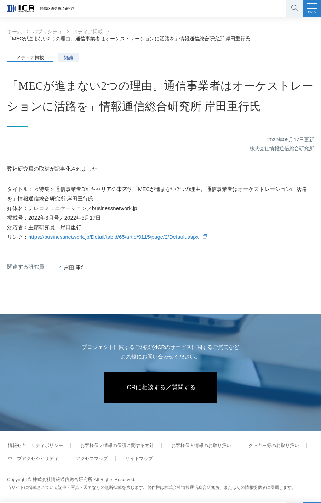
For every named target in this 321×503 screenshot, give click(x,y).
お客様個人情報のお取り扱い (197, 446)
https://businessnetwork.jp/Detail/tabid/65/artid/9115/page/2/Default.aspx (113, 237)
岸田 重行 (75, 267)
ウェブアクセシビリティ (32, 459)
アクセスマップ (89, 459)
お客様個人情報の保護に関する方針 (114, 446)
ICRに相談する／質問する (160, 387)
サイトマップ (135, 459)
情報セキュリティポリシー (34, 446)
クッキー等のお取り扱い (268, 446)
